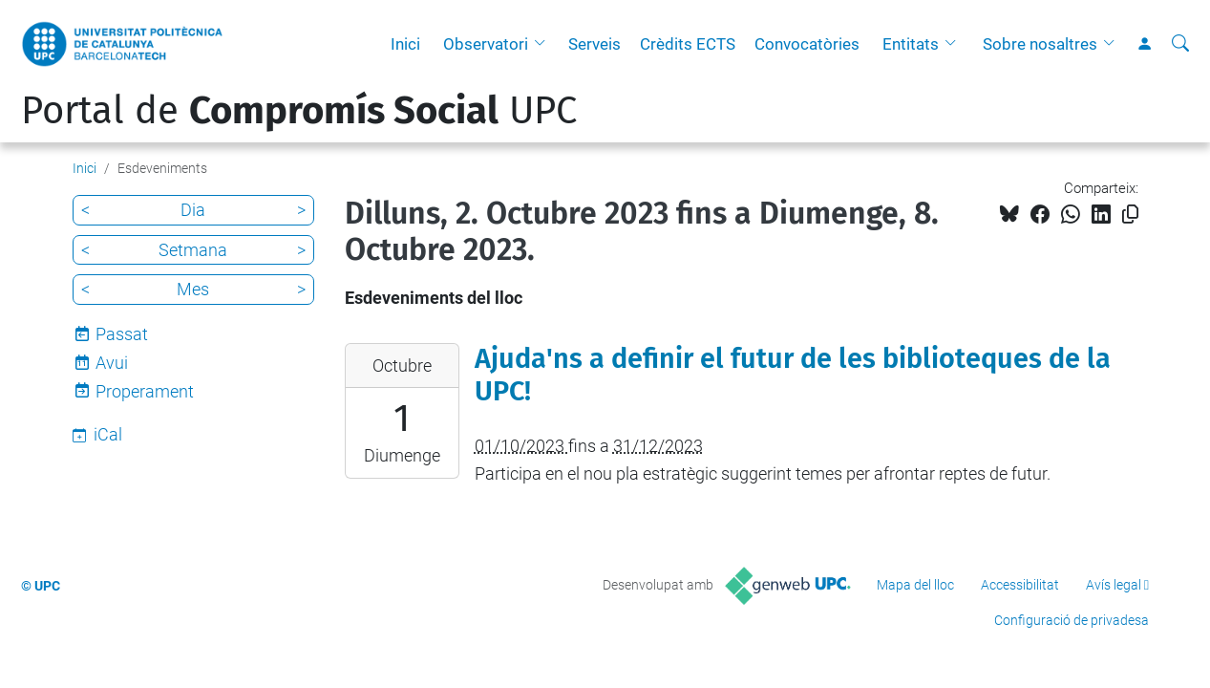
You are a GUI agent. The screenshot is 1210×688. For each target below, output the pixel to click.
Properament (145, 391)
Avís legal (1113, 584)
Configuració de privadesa (1071, 620)
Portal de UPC (299, 111)
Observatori (485, 44)
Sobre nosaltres (1040, 44)
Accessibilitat (1020, 584)
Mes (193, 289)
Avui (112, 363)
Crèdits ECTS (687, 44)
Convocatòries (807, 44)
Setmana (193, 250)
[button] (544, 44)
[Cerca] (1180, 44)
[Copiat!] (1130, 215)
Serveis (594, 44)
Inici (405, 44)
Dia (192, 210)
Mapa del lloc (915, 584)
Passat (122, 334)
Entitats (910, 44)
